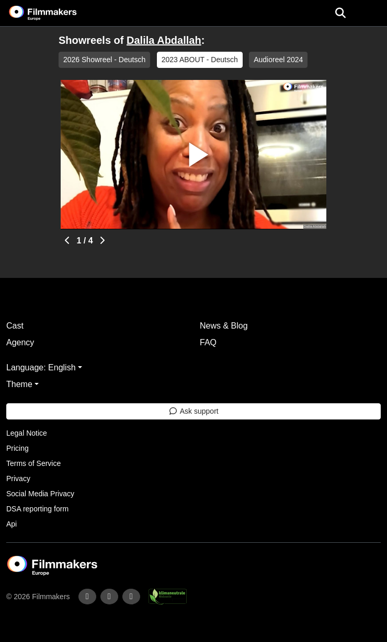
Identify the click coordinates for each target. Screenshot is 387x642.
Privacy (18, 478)
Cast (15, 325)
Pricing (17, 448)
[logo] (55, 13)
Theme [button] (19, 384)
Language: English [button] (41, 367)
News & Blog (224, 325)
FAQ (208, 342)
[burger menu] (371, 13)
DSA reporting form (37, 509)
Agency (20, 342)
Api (11, 524)
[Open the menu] (340, 13)
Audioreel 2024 (278, 59)
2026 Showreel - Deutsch (104, 59)
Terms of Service (33, 463)
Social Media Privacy (40, 493)
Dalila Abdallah (164, 40)
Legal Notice (26, 433)
